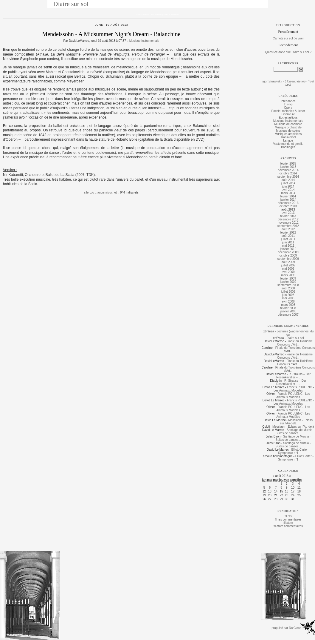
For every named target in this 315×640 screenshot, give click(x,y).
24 (292, 495)
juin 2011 (288, 242)
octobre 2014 (288, 173)
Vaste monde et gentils (288, 143)
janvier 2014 (288, 199)
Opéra (288, 107)
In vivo (288, 104)
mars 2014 (288, 193)
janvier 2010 (288, 249)
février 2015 (288, 163)
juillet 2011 (288, 239)
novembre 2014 (288, 170)
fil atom (288, 522)
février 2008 (288, 308)
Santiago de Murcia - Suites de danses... (294, 431)
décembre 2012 (288, 219)
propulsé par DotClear (286, 628)
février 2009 (288, 278)
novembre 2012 (288, 222)
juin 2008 (288, 295)
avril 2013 (288, 212)
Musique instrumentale (144, 40)
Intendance (288, 101)
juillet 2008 (288, 291)
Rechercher (288, 63)
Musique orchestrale (288, 127)
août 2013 (288, 209)
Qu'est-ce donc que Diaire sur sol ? (288, 52)
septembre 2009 (288, 258)
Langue (288, 140)
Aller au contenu (142, 15)
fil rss (288, 516)
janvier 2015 (288, 166)
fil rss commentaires (288, 519)
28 (275, 499)
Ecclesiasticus (288, 117)
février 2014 (288, 196)
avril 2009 (288, 272)
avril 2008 (288, 301)
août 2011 (288, 235)
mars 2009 (288, 275)
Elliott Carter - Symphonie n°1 (294, 451)
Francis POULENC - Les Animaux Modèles (294, 389)
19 (264, 495)
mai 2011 (288, 245)
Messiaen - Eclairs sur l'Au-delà (296, 421)
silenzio (89, 192)
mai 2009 (288, 268)
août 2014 (288, 180)
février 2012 (288, 232)
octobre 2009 (288, 255)
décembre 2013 (288, 203)
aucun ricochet (107, 192)
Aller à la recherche (171, 15)
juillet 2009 (288, 265)
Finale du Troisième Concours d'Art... (295, 343)
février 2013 (288, 216)
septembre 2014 (288, 176)
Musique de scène (288, 130)
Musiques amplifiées (288, 134)
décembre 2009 (288, 252)
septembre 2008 (288, 285)
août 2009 (288, 262)
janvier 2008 (288, 311)
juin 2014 (288, 186)
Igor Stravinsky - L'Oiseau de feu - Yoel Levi (288, 83)
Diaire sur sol (71, 3)
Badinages (288, 147)
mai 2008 (288, 298)
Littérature (288, 114)
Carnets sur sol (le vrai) (288, 38)
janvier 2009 (288, 281)
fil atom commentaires (288, 526)
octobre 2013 (288, 206)
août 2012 (288, 229)
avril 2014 (288, 189)
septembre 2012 (288, 226)
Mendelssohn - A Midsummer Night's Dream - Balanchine (111, 34)
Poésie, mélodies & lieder (288, 111)
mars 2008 (288, 304)
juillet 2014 (288, 183)
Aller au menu (156, 15)
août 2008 (288, 288)
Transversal (288, 137)
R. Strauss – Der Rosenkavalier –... (293, 375)
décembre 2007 (288, 314)
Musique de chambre (288, 124)
